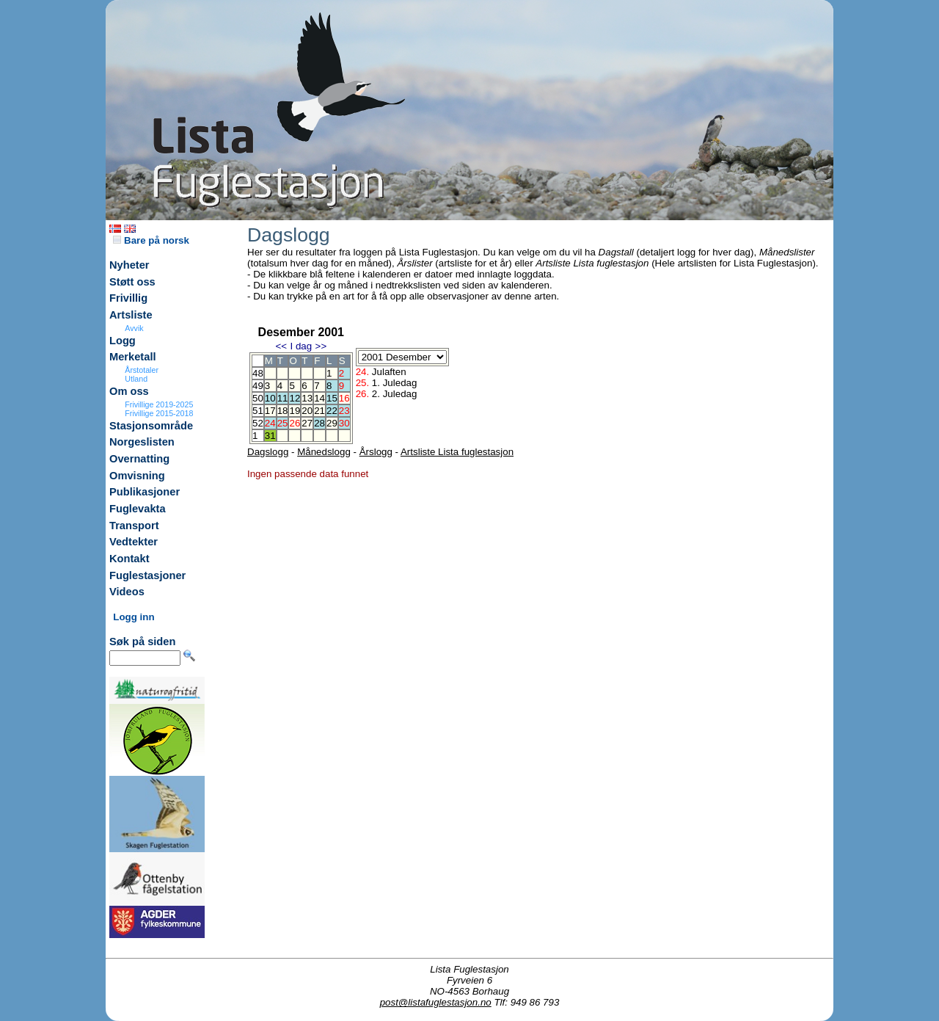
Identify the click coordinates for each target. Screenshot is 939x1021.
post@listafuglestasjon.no (436, 1002)
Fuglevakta (137, 509)
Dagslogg (267, 451)
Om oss (129, 391)
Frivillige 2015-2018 (159, 413)
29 (331, 423)
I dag (301, 346)
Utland (136, 378)
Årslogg (375, 451)
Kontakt (129, 558)
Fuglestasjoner (147, 575)
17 (270, 410)
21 (319, 410)
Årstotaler (141, 370)
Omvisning (137, 476)
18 (282, 410)
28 (319, 423)
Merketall (132, 357)
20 (307, 410)
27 (307, 423)
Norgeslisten (142, 442)
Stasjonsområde (151, 426)
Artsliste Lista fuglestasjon (457, 451)
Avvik (134, 328)
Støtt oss (132, 282)
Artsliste (131, 315)
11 (282, 398)
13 (307, 398)
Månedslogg (324, 451)
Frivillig (128, 298)
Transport (134, 525)
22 (331, 410)
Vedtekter (133, 542)
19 (294, 410)
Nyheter (129, 265)
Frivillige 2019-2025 (159, 404)
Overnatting (139, 459)
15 (331, 398)
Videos (127, 591)
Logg (122, 340)
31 (270, 435)
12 (294, 398)
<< (281, 346)
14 (319, 398)
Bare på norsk (151, 240)
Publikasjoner (144, 492)
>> (321, 346)
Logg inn (133, 616)
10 (270, 398)
